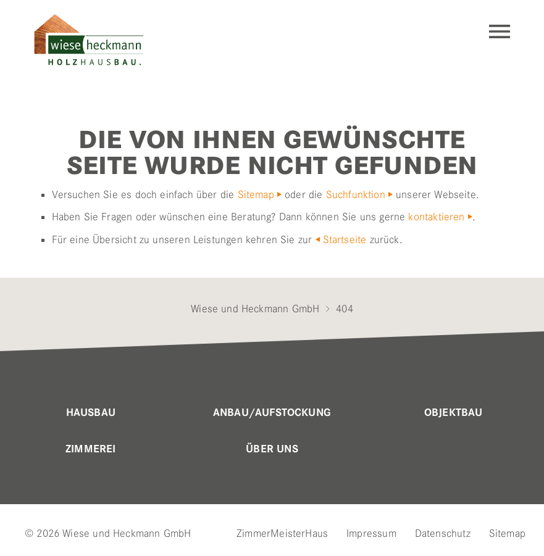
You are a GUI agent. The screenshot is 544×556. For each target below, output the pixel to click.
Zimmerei (90, 449)
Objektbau (453, 412)
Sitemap (256, 194)
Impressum (371, 533)
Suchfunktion (355, 194)
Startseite (345, 239)
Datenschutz (443, 533)
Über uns (272, 449)
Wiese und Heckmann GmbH (255, 308)
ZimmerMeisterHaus (282, 533)
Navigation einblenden (499, 31)
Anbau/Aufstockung (272, 412)
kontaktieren (436, 216)
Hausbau (90, 412)
